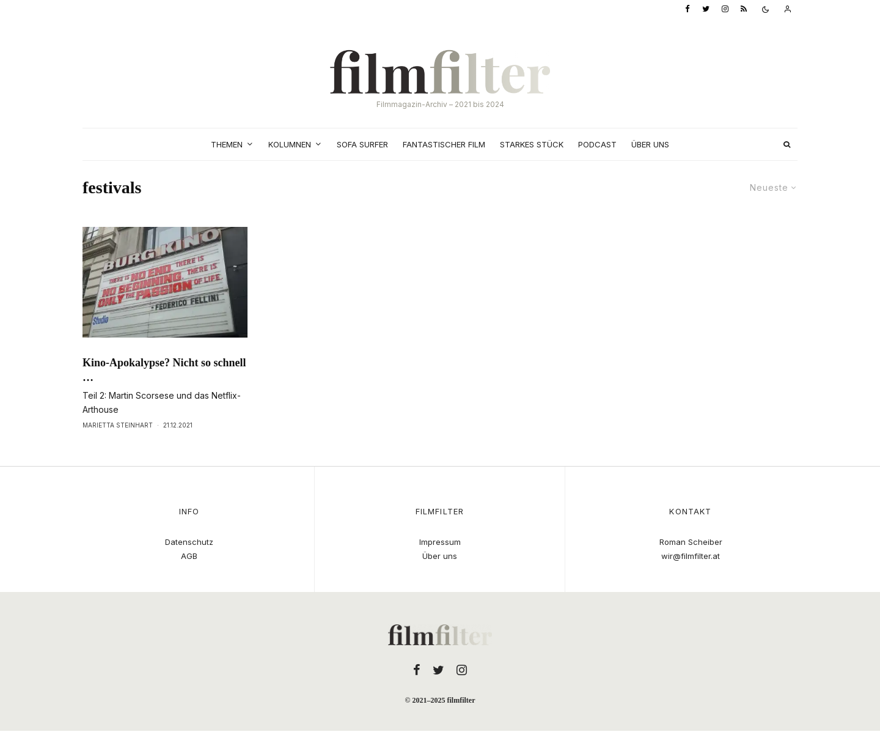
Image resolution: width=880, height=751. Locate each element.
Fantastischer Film (444, 144)
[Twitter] (706, 9)
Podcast (597, 144)
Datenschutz (189, 542)
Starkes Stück (531, 144)
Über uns (650, 144)
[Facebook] (687, 9)
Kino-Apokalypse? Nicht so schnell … (164, 370)
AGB (189, 556)
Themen (227, 144)
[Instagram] (725, 9)
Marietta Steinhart (117, 425)
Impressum (440, 542)
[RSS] (744, 9)
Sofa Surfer (362, 144)
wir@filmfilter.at (690, 556)
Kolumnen (289, 144)
